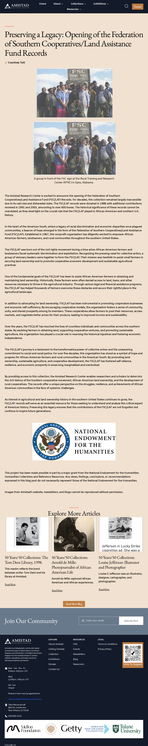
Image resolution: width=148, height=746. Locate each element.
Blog (75, 659)
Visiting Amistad (56, 649)
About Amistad (55, 644)
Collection (53, 654)
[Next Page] (74, 604)
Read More (10, 584)
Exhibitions (54, 659)
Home (42, 3)
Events (76, 649)
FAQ (75, 644)
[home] (17, 6)
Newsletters (79, 654)
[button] (58, 4)
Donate (137, 6)
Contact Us (53, 669)
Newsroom (78, 664)
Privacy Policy (104, 649)
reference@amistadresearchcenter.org (25, 699)
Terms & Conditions (107, 644)
